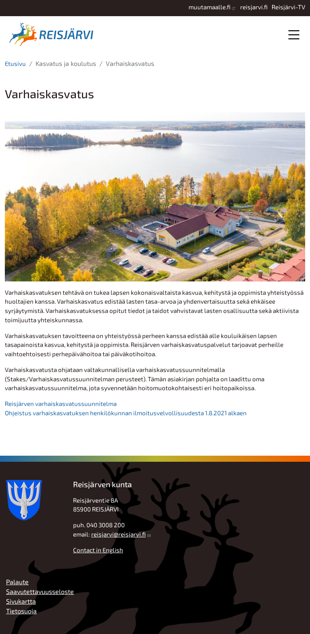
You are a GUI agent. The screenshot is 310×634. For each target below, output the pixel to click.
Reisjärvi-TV (288, 7)
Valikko (293, 34)
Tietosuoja (21, 611)
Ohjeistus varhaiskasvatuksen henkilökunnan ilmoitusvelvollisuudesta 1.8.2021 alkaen (126, 412)
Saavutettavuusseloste (40, 591)
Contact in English (98, 550)
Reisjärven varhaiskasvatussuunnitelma (61, 403)
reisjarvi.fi (254, 7)
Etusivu (15, 63)
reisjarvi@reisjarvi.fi (118, 534)
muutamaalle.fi (209, 7)
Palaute (17, 581)
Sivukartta (21, 601)
